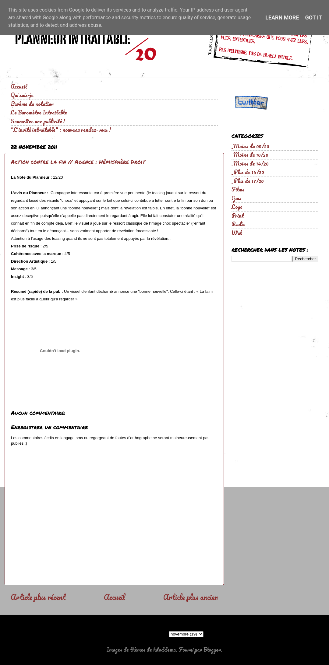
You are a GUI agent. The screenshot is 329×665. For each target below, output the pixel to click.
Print (238, 215)
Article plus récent (38, 597)
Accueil (19, 86)
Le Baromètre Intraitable (39, 112)
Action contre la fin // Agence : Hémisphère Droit (78, 162)
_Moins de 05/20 (250, 146)
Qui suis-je (22, 95)
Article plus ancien (190, 597)
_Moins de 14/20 (250, 163)
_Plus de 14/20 (248, 172)
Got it (313, 17)
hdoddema (164, 649)
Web (237, 233)
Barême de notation (32, 104)
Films (238, 189)
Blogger (212, 649)
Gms (236, 198)
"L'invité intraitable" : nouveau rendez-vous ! (61, 129)
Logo (237, 206)
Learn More (282, 17)
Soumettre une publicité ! (38, 121)
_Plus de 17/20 (248, 181)
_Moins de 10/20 (250, 154)
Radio (239, 224)
